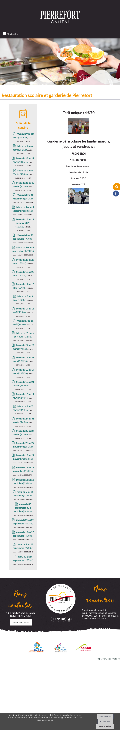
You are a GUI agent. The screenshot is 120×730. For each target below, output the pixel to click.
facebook (53, 619)
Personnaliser (105, 726)
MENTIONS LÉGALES (108, 659)
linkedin (63, 619)
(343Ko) (23, 527)
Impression (69, 619)
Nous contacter (21, 622)
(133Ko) (25, 242)
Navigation (12, 33)
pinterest (58, 619)
